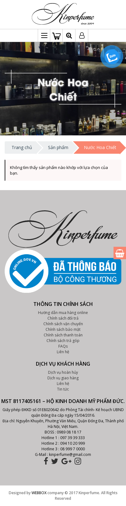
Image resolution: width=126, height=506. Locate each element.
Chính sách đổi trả (63, 318)
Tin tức (63, 389)
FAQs (63, 346)
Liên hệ (63, 351)
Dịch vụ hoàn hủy (63, 372)
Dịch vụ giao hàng (63, 378)
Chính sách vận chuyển (63, 323)
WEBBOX (39, 492)
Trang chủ (22, 147)
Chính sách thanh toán (63, 335)
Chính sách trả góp (63, 340)
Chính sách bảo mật (63, 329)
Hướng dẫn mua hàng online (63, 312)
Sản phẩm (58, 147)
